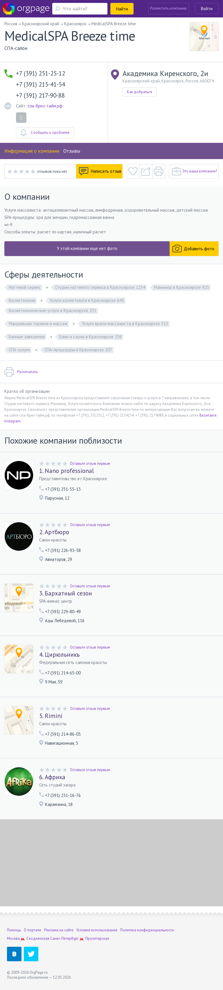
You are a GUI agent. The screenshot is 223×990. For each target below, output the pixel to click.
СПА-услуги (19, 349)
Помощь (14, 930)
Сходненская (37, 938)
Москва (13, 938)
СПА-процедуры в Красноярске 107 (78, 349)
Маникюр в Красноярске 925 (181, 287)
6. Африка (52, 777)
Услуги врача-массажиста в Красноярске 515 (125, 323)
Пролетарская (97, 938)
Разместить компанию (168, 8)
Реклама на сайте (58, 930)
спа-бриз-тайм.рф (45, 106)
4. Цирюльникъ (59, 654)
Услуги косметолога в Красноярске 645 (87, 300)
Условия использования (96, 930)
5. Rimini (50, 716)
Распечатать (21, 372)
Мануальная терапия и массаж (38, 323)
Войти (207, 8)
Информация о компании (31, 151)
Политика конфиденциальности (147, 930)
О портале (32, 930)
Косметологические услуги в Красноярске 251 (52, 310)
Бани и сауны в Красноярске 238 (90, 336)
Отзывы (71, 151)
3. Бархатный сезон (65, 593)
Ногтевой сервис (25, 287)
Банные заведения (27, 336)
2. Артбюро (54, 532)
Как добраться (139, 91)
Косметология (22, 300)
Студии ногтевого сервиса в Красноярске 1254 (100, 287)
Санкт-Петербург (64, 938)
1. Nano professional (66, 471)
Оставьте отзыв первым (90, 463)
